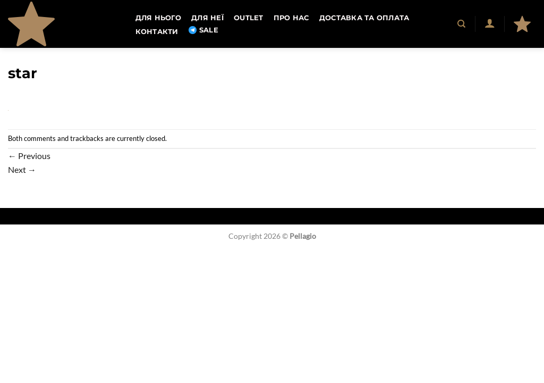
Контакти (156, 32)
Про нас (291, 18)
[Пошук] (462, 24)
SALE (203, 30)
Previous (29, 156)
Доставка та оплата (364, 18)
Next (22, 169)
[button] (489, 22)
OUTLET (249, 18)
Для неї (207, 18)
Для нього (158, 18)
